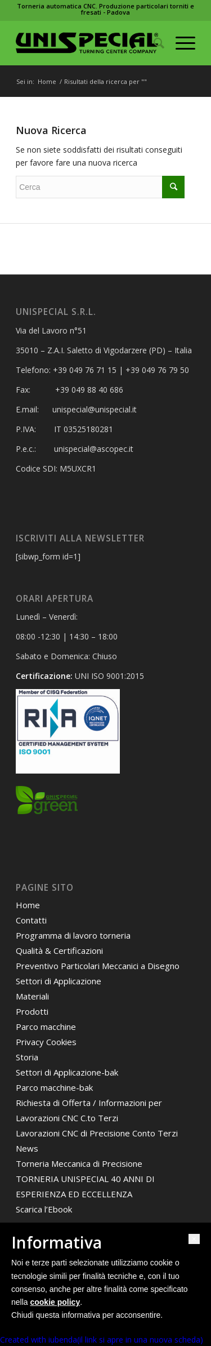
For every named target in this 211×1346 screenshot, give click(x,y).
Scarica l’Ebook (44, 1209)
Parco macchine (46, 1026)
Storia (27, 1057)
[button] (194, 1239)
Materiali (32, 996)
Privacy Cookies (46, 1041)
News (27, 1148)
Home (47, 81)
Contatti (31, 920)
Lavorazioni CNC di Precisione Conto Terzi (97, 1133)
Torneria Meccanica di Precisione (79, 1163)
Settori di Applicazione (58, 981)
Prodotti (32, 1011)
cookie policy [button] (55, 1302)
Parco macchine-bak (54, 1087)
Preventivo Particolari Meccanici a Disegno (97, 965)
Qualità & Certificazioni (59, 950)
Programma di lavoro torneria (73, 935)
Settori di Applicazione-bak (67, 1072)
